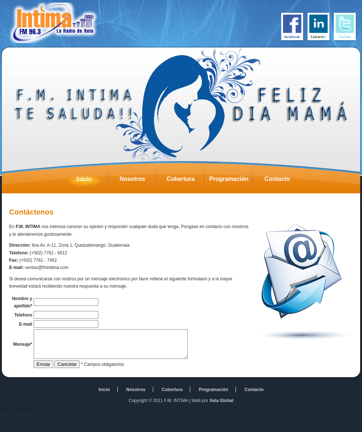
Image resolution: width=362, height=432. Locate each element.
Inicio (92, 181)
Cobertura (185, 181)
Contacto (282, 181)
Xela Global (221, 413)
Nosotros (138, 181)
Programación (231, 181)
